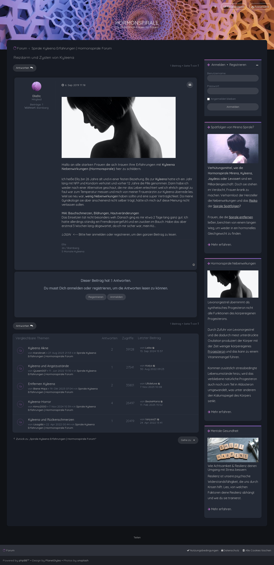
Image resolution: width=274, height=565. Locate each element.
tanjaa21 (150, 419)
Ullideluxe (151, 383)
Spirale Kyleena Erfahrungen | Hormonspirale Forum (62, 354)
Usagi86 (38, 424)
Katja (148, 365)
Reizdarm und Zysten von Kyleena (44, 57)
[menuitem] (260, 6)
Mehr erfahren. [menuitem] (221, 244)
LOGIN (66, 234)
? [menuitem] (227, 206)
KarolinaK (39, 353)
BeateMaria (152, 401)
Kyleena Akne (38, 348)
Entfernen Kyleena (41, 384)
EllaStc (37, 96)
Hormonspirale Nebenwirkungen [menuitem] (233, 263)
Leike (148, 347)
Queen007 (39, 370)
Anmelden (116, 297)
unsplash (82, 560)
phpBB (23, 560)
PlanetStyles (53, 560)
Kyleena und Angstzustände (48, 366)
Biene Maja (40, 388)
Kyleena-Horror (39, 402)
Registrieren (95, 297)
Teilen (137, 537)
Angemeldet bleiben (223, 98)
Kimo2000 (39, 406)
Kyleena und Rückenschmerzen (51, 420)
